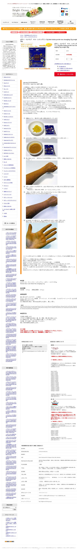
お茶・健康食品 (7, 179)
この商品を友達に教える (64, 70)
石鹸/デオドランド (8, 191)
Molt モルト (6, 103)
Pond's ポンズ (6, 119)
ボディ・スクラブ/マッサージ (10, 200)
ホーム (21, 35)
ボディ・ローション (8, 197)
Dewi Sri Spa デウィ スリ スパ (10, 147)
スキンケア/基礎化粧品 (8, 164)
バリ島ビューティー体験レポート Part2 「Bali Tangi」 (11, 523)
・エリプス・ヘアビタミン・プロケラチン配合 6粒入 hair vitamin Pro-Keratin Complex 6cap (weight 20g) (11, 285)
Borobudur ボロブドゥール (9, 80)
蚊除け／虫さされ (7, 159)
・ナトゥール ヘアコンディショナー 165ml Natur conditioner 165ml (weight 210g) (11, 304)
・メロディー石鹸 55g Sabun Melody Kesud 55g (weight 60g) (11, 256)
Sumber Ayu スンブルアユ (9, 137)
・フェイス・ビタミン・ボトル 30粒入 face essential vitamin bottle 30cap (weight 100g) (11, 325)
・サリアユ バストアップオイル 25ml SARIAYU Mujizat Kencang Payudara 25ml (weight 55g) (11, 330)
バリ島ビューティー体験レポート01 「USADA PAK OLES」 (11, 519)
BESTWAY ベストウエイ (9, 153)
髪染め (5, 216)
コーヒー (6, 176)
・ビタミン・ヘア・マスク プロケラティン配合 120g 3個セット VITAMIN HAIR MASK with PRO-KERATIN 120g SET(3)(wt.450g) (11, 348)
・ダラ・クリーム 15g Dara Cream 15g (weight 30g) (11, 233)
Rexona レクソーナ (8, 122)
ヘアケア (6, 188)
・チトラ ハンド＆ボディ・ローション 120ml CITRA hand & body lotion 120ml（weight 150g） (11, 430)
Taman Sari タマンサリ (8, 140)
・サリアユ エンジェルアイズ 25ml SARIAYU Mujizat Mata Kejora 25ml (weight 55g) (11, 336)
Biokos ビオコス (7, 77)
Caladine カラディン (8, 150)
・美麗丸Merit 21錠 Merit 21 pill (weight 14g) (11, 498)
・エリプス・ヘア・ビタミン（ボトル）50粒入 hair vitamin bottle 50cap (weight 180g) (11, 291)
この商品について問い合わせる (65, 68)
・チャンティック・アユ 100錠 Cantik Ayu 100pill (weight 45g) (11, 441)
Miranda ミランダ (7, 100)
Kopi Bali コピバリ (8, 97)
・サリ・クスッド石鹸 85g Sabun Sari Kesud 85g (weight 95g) (11, 252)
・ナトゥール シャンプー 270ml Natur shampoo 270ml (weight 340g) (11, 360)
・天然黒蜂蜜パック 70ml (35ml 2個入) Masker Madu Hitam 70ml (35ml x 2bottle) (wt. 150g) (11, 270)
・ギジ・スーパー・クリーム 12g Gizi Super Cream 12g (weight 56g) (11, 247)
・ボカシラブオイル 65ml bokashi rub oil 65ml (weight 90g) (11, 265)
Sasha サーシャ (7, 131)
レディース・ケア (7, 194)
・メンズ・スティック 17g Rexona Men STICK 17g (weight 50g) (11, 279)
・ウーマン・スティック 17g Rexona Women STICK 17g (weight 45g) (11, 300)
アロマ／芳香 (6, 203)
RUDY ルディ (7, 125)
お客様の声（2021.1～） (11, 535)
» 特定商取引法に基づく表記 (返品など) (62, 63)
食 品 (5, 162)
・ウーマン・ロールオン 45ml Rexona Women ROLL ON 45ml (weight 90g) (11, 295)
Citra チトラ (6, 83)
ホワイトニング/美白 (8, 182)
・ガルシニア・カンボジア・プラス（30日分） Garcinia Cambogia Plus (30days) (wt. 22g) (11, 383)
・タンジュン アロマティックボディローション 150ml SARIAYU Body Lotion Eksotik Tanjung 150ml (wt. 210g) (11, 484)
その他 (5, 213)
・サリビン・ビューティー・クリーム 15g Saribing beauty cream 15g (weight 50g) (11, 243)
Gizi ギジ (6, 88)
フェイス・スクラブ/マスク (9, 170)
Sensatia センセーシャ (8, 134)
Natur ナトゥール (7, 110)
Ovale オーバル (7, 113)
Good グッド (6, 91)
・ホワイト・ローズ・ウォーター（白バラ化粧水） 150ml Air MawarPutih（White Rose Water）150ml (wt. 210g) (11, 319)
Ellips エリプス (7, 86)
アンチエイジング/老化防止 (9, 167)
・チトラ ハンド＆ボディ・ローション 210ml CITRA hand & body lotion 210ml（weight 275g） (11, 237)
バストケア (6, 173)
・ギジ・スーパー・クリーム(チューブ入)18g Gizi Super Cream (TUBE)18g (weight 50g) (11, 355)
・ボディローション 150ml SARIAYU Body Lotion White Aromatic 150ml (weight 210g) (11, 478)
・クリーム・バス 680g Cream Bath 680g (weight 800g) (11, 313)
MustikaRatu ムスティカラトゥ (31, 35)
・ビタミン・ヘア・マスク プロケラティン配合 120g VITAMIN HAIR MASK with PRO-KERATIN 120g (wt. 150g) (11, 342)
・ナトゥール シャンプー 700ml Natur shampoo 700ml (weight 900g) (11, 309)
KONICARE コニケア (8, 94)
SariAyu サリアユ (7, 128)
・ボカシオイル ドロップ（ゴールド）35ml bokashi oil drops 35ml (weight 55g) (11, 261)
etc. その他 (6, 156)
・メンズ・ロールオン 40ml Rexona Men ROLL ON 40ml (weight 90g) (11, 275)
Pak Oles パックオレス (8, 116)
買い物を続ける (62, 66)
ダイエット (6, 185)
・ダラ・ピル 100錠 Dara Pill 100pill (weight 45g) (11, 435)
